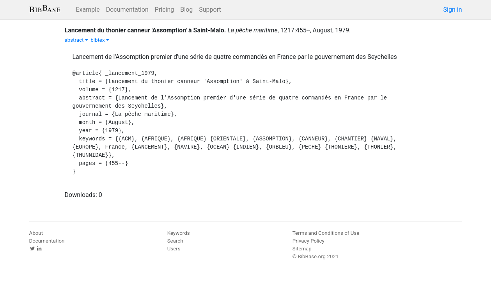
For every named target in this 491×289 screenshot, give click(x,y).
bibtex (99, 40)
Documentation (127, 9)
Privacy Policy (308, 241)
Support (210, 9)
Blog (186, 9)
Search (175, 241)
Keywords (178, 233)
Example (88, 9)
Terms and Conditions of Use (325, 233)
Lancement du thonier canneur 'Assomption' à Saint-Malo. (145, 30)
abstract (76, 40)
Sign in (452, 9)
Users (174, 249)
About (36, 233)
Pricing (164, 9)
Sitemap (302, 249)
